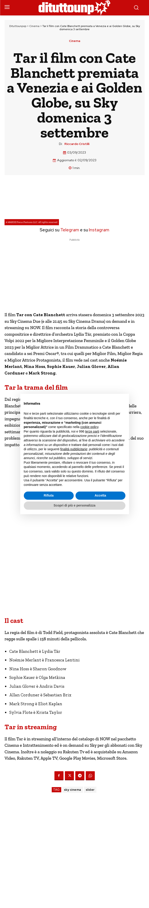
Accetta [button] (100, 495)
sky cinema (72, 790)
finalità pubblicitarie (73, 449)
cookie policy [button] (89, 427)
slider (90, 790)
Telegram (69, 230)
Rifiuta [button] (49, 495)
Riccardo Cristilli (76, 144)
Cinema (34, 26)
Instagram (99, 230)
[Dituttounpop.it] (75, 7)
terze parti (92, 431)
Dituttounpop (17, 26)
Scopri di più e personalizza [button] (74, 505)
